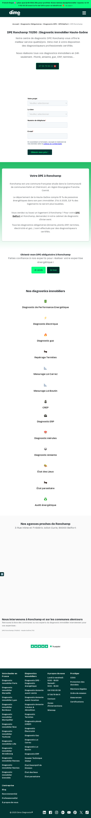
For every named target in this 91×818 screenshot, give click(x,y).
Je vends (38, 270)
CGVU (72, 678)
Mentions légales (78, 689)
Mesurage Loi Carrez (46, 374)
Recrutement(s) (9, 794)
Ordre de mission (78, 693)
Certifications (77, 702)
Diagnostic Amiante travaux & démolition (34, 707)
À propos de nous (10, 802)
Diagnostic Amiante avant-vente (34, 691)
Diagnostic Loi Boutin (31, 748)
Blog (4, 790)
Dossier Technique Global (33, 759)
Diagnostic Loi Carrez (31, 741)
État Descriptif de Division (33, 766)
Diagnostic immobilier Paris (9, 681)
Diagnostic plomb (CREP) (33, 722)
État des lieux (31, 772)
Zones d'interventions (54, 704)
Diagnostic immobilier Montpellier (7, 717)
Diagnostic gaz (45, 340)
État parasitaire (46, 488)
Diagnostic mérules (45, 438)
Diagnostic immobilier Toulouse (7, 734)
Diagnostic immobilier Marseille (7, 690)
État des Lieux (45, 471)
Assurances (75, 697)
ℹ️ (2, 574)
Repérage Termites (45, 357)
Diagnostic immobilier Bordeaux (7, 707)
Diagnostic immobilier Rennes (11, 759)
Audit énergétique (45, 505)
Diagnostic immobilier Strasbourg (7, 751)
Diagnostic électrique (45, 323)
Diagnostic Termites (30, 715)
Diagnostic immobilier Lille (9, 742)
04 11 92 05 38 (54, 690)
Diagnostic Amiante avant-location (34, 698)
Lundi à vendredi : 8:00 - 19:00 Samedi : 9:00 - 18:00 (55, 682)
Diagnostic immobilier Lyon (9, 698)
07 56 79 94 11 (53, 694)
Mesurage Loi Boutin (45, 390)
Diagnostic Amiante (45, 455)
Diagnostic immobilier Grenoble (7, 775)
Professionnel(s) (10, 798)
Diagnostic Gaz (32, 735)
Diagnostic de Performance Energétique (45, 307)
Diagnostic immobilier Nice (9, 725)
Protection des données (77, 683)
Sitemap (51, 710)
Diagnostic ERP (45, 421)
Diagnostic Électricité (30, 729)
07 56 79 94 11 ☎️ (47, 66)
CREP (45, 407)
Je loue (53, 270)
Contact (51, 699)
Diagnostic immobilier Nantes (10, 766)
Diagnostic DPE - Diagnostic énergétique (32, 683)
